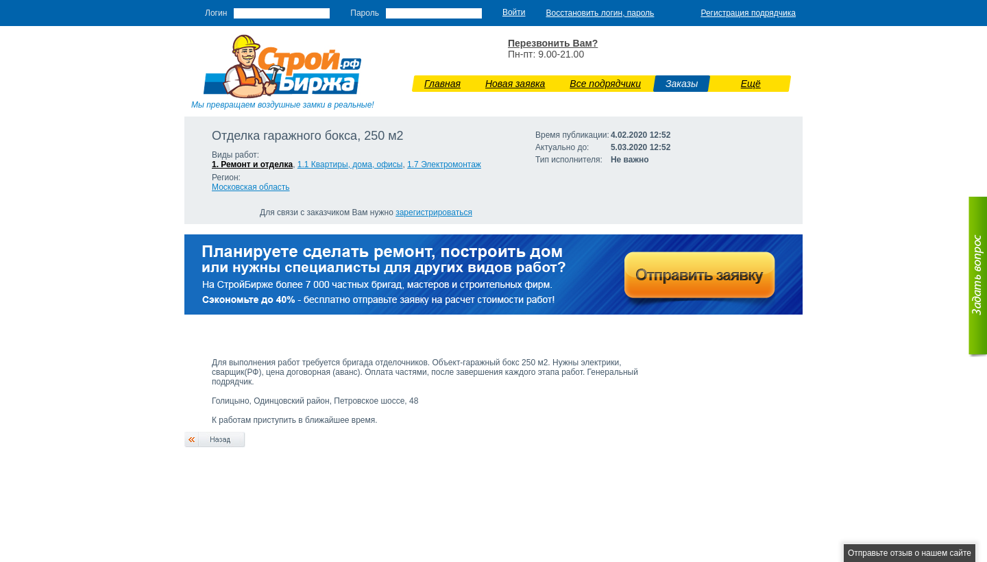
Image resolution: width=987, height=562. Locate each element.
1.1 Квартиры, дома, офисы (350, 164)
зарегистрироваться (433, 212)
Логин (216, 13)
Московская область (251, 187)
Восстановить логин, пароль (600, 13)
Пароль (364, 13)
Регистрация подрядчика (748, 13)
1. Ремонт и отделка (252, 164)
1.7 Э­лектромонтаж (444, 164)
